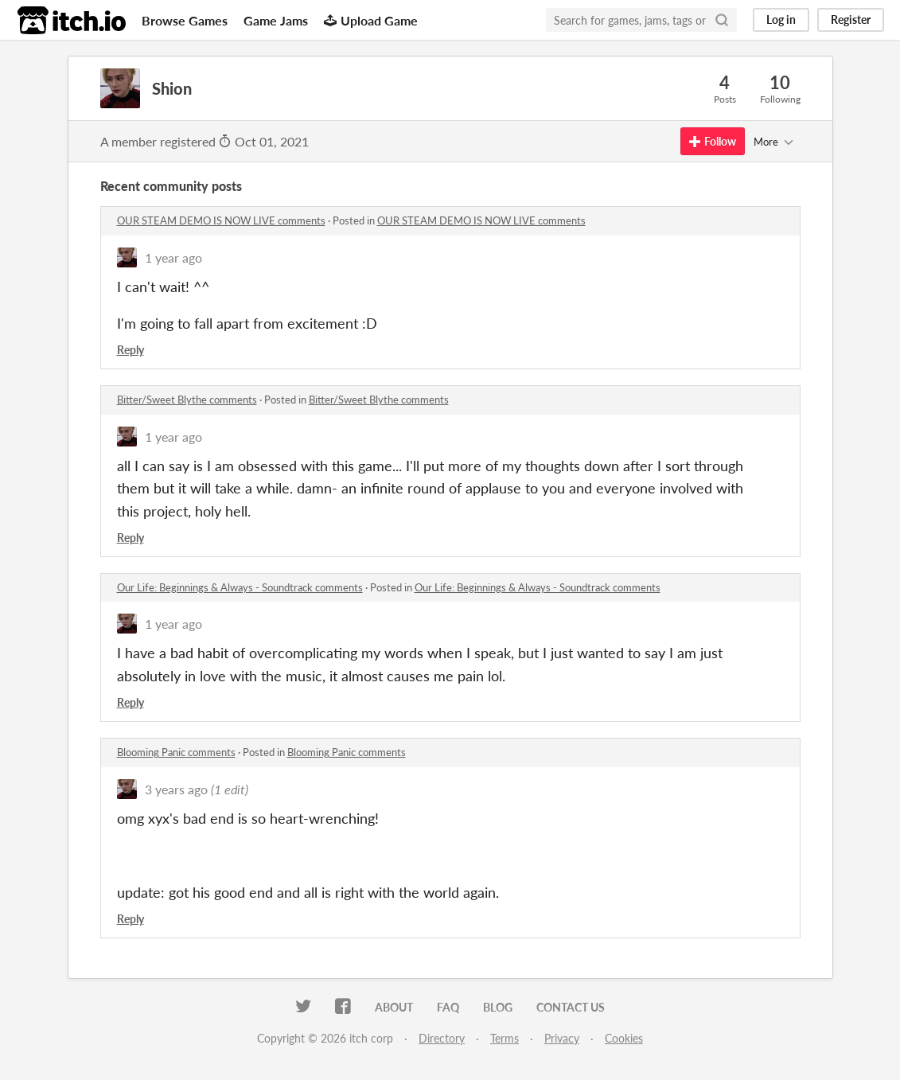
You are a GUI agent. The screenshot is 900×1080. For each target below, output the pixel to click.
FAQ (448, 1007)
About (394, 1007)
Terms (504, 1038)
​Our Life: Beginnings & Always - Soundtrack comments (240, 587)
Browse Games (185, 20)
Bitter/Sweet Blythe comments (187, 399)
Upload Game (371, 20)
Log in (781, 19)
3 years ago (176, 789)
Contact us (570, 1007)
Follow (712, 141)
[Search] (722, 20)
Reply (130, 350)
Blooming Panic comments (176, 752)
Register (851, 19)
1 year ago (173, 257)
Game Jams (276, 20)
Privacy (561, 1038)
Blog (497, 1007)
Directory (442, 1038)
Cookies (624, 1038)
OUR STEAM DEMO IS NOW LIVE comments (221, 220)
